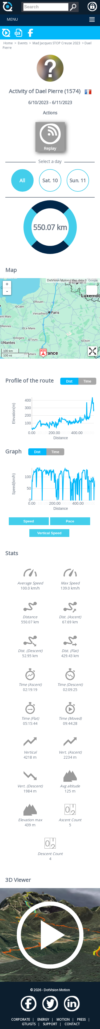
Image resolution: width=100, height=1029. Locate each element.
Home (8, 43)
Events (22, 43)
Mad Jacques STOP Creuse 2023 (56, 43)
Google (93, 280)
